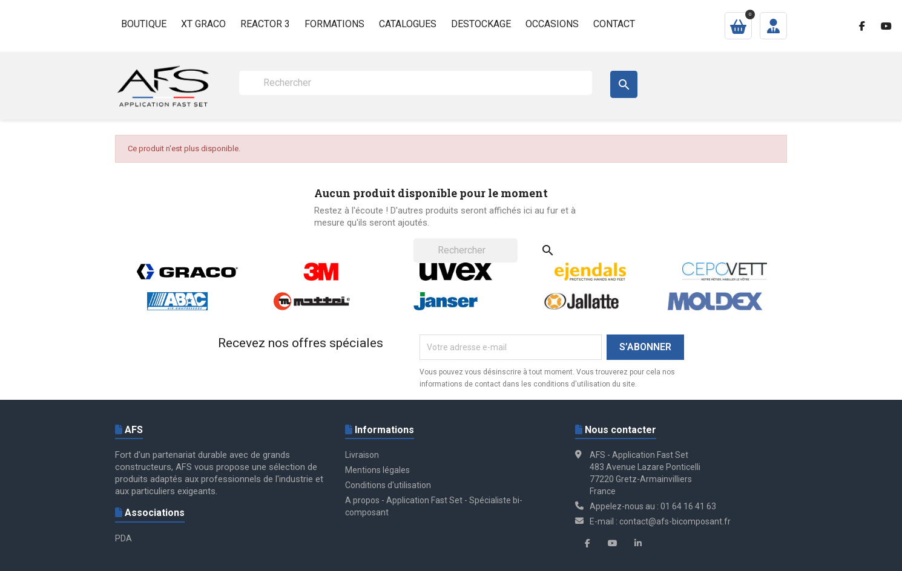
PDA (123, 538)
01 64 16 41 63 (688, 506)
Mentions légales (377, 470)
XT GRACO (203, 24)
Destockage (481, 24)
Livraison (362, 455)
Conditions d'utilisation (388, 485)
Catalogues (407, 24)
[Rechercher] (415, 83)
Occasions (552, 24)
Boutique (143, 24)
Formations (334, 24)
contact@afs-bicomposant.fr (675, 521)
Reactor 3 (265, 24)
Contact (614, 24)
